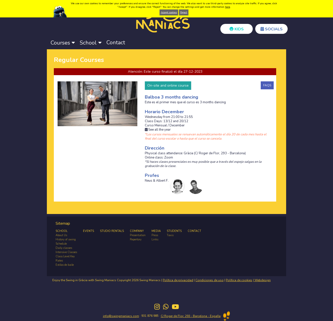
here (227, 7)
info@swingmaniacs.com (121, 316)
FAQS (267, 85)
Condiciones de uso (209, 280)
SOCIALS (271, 29)
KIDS (237, 29)
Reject (183, 12)
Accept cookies (169, 12)
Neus (148, 181)
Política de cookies (239, 280)
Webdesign (262, 280)
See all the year (158, 130)
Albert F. (162, 181)
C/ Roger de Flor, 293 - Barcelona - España (191, 316)
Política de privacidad (178, 280)
